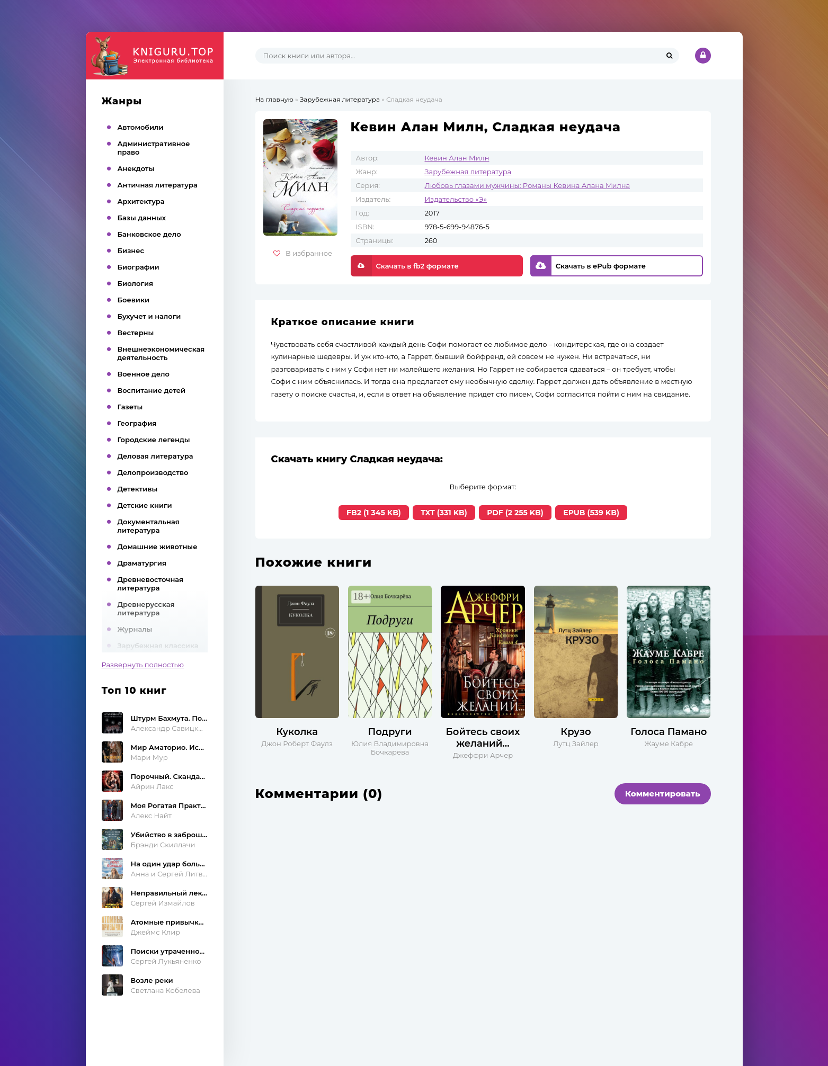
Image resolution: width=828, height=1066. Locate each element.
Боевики (134, 299)
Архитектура (141, 201)
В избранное (302, 253)
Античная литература (158, 185)
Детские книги (145, 505)
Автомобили (141, 127)
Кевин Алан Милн (457, 158)
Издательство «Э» (456, 199)
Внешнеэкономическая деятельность (161, 353)
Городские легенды (154, 439)
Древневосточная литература (151, 583)
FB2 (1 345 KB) (373, 512)
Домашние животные (158, 546)
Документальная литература (149, 525)
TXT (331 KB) (444, 512)
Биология (136, 283)
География (137, 423)
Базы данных (142, 217)
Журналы (135, 629)
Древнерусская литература (146, 608)
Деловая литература (155, 456)
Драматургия (142, 563)
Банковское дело (149, 234)
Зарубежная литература (468, 171)
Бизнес (131, 250)
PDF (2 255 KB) (515, 512)
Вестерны (136, 332)
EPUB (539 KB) (591, 512)
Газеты (130, 406)
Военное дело (144, 374)
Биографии (138, 267)
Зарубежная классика (158, 645)
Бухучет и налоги (149, 316)
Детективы (138, 489)
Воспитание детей (152, 390)
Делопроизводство (153, 472)
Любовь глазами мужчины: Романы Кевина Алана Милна (527, 185)
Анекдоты (136, 168)
